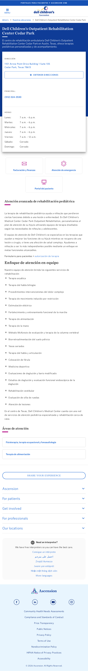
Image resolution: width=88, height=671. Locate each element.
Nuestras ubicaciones (22, 20)
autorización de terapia (47, 256)
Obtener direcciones (45, 75)
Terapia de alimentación (18, 454)
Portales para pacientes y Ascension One (44, 3)
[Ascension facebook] (16, 602)
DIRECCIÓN (10, 59)
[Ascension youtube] (53, 602)
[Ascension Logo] (44, 593)
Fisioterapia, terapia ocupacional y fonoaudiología (31, 442)
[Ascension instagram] (71, 602)
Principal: (10, 91)
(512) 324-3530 (13, 96)
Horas (8, 112)
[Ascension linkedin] (35, 602)
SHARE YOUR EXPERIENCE (44, 475)
